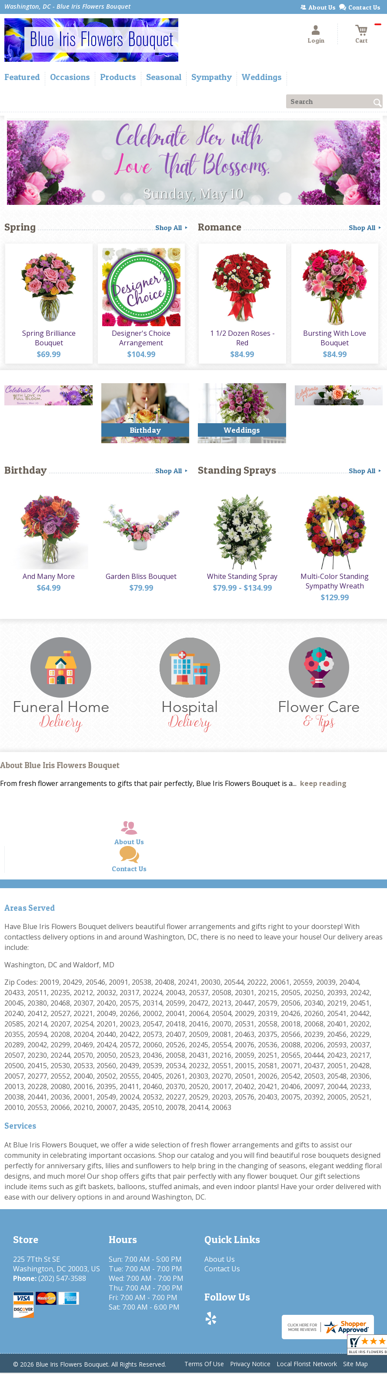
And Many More (48, 578)
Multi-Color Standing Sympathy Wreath (334, 583)
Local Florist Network (307, 1365)
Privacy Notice (250, 1365)
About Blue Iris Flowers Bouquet (60, 767)
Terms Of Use (204, 1365)
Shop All (172, 227)
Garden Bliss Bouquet (140, 578)
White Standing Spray (242, 578)
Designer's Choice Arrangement (140, 339)
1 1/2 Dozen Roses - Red (242, 339)
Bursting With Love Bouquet (334, 339)
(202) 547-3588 (62, 1279)
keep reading (323, 784)
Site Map (355, 1365)
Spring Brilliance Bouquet (48, 339)
